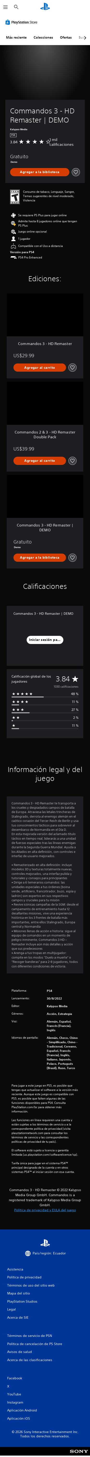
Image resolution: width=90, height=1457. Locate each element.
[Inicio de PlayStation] (45, 7)
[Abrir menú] (5, 7)
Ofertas (66, 37)
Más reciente (16, 37)
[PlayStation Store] (22, 22)
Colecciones (43, 37)
